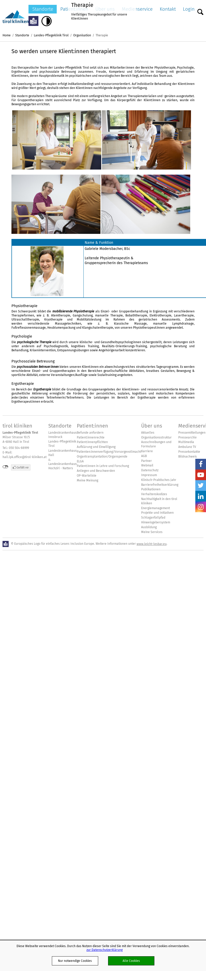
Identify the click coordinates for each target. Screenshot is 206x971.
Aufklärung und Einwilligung (96, 447)
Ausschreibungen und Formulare (156, 444)
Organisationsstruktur (156, 437)
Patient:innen (92, 425)
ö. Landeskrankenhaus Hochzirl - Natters (62, 464)
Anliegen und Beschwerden (96, 471)
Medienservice (137, 9)
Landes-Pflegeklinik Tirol (51, 35)
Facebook (200, 464)
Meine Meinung (87, 480)
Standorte (42, 9)
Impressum (149, 475)
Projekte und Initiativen (157, 513)
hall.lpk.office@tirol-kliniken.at (25, 457)
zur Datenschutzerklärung (104, 950)
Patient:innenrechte (91, 437)
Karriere (147, 451)
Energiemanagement (155, 508)
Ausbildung (149, 527)
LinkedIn (200, 496)
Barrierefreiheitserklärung (159, 485)
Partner (146, 461)
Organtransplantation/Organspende (102, 456)
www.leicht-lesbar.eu (152, 544)
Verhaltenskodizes (154, 494)
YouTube (200, 474)
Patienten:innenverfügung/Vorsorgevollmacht (109, 452)
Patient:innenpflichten (92, 442)
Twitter (200, 485)
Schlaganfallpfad (153, 517)
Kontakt (168, 9)
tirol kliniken (17, 425)
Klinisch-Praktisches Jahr (158, 480)
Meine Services (152, 532)
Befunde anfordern (90, 433)
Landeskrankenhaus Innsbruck (62, 435)
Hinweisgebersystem (155, 522)
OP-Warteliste (86, 476)
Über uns (151, 425)
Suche (200, 10)
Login (189, 9)
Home (7, 35)
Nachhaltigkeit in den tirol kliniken (159, 501)
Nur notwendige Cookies (75, 961)
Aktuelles (147, 433)
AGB (144, 456)
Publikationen (150, 489)
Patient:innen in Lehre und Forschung (103, 466)
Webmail (147, 465)
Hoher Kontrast (46, 21)
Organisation (82, 35)
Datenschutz (149, 470)
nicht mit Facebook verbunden (5, 466)
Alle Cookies (131, 961)
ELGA (80, 461)
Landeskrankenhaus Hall (62, 453)
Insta (200, 507)
